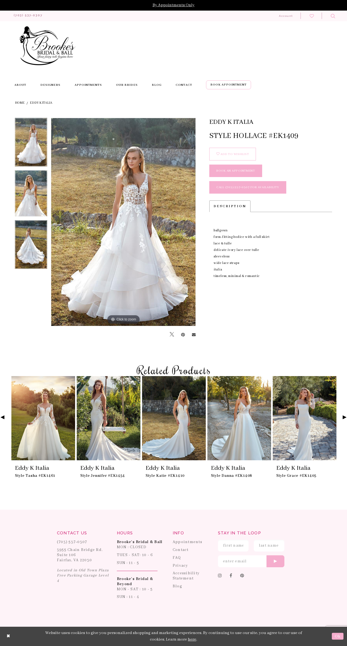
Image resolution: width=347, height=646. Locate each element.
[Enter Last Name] (269, 546)
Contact (181, 550)
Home (20, 103)
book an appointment (235, 171)
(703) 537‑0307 (72, 542)
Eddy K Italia (41, 103)
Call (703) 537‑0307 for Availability (247, 188)
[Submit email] (275, 562)
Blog (177, 586)
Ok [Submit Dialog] (337, 636)
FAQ (177, 558)
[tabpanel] (31, 144)
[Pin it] (183, 335)
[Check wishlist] (311, 16)
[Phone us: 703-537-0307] (31, 16)
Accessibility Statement (186, 576)
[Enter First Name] (233, 546)
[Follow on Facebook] (231, 576)
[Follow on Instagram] (220, 576)
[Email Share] (194, 334)
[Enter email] (251, 562)
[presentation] (43, 418)
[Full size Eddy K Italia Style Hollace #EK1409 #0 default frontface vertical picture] (123, 222)
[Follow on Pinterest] (242, 576)
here (192, 639)
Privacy (180, 565)
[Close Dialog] (8, 636)
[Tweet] (171, 335)
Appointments (187, 542)
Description (230, 206)
